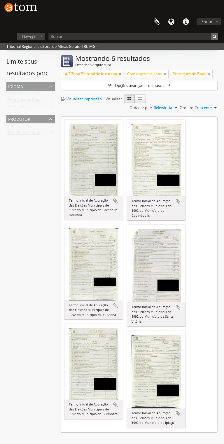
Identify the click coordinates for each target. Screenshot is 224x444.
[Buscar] (133, 36)
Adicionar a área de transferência (115, 201)
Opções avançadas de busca (139, 85)
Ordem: (186, 107)
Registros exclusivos (25, 94)
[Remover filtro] (120, 74)
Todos (13, 127)
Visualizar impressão (81, 99)
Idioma (171, 22)
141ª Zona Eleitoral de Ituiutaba (35, 134)
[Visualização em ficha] (129, 99)
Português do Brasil (24, 101)
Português (17, 108)
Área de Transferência (156, 22)
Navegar (29, 36)
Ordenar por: (141, 107)
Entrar (207, 21)
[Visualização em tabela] (140, 99)
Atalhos (185, 22)
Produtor (19, 119)
